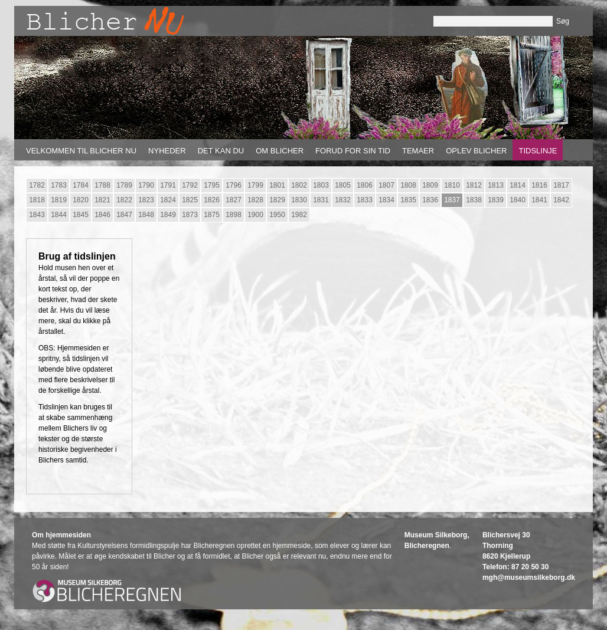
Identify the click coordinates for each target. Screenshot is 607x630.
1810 (452, 185)
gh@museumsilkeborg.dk (532, 577)
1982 (299, 215)
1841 (539, 200)
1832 (343, 200)
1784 (81, 185)
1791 (168, 185)
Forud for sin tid (352, 150)
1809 (430, 185)
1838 (474, 200)
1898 (234, 215)
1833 (365, 200)
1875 (212, 215)
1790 (146, 185)
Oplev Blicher (476, 150)
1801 (277, 185)
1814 (518, 185)
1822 (124, 200)
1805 (343, 185)
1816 (539, 185)
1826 (212, 200)
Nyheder (167, 150)
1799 (255, 185)
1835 (408, 200)
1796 (234, 185)
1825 (190, 200)
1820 (81, 200)
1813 (496, 185)
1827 (234, 200)
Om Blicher (280, 150)
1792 (190, 185)
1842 (561, 200)
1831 (321, 200)
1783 (59, 185)
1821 (102, 200)
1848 (146, 215)
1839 (496, 200)
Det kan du (221, 150)
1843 (37, 215)
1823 (146, 200)
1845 (81, 215)
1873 (190, 215)
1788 (102, 185)
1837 (452, 200)
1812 (474, 185)
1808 (408, 185)
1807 (386, 185)
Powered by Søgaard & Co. (303, 613)
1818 (37, 200)
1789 (124, 185)
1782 (37, 185)
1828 (255, 200)
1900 (255, 215)
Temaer (418, 150)
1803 (321, 185)
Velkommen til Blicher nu (81, 150)
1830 (299, 200)
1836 (430, 200)
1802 (299, 185)
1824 (168, 200)
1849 (168, 215)
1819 (59, 200)
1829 (277, 200)
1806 (365, 185)
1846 (102, 215)
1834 (386, 200)
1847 (124, 215)
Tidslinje (537, 150)
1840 (518, 200)
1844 (59, 215)
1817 (561, 185)
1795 (212, 185)
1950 (277, 215)
